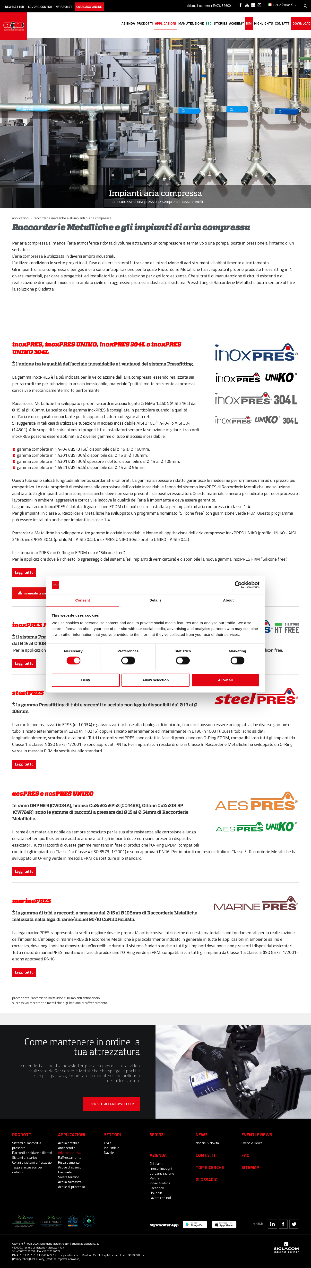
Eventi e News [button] (257, 1134)
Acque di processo (71, 1186)
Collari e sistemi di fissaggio (32, 1162)
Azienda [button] (98, 23)
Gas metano (67, 1172)
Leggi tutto (24, 572)
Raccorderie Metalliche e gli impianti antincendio (65, 997)
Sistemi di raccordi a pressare (26, 1145)
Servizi (157, 1134)
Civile (108, 1142)
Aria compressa (69, 1152)
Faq (246, 1155)
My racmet (75, 4)
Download (300, 23)
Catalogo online (105, 4)
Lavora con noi (47, 4)
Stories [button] (204, 23)
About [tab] (228, 600)
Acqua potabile (68, 1142)
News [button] (201, 1134)
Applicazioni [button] (141, 23)
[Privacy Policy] (20, 1259)
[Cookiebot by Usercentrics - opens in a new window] (238, 584)
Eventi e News (252, 1142)
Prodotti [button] (118, 23)
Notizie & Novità (207, 1142)
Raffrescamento (69, 1157)
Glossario (207, 1179)
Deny (85, 680)
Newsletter (17, 4)
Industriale (111, 1147)
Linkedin (156, 1192)
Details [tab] (155, 600)
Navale (109, 1152)
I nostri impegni (161, 1168)
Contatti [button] (278, 23)
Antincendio (67, 1147)
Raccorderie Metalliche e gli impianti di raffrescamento (68, 1002)
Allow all (225, 680)
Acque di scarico (69, 1167)
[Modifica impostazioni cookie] (63, 1259)
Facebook (157, 1187)
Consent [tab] (82, 600)
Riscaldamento (69, 1162)
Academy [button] (223, 23)
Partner (155, 1178)
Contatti (205, 1155)
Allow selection (155, 680)
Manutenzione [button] (169, 23)
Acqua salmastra (70, 1181)
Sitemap (250, 1167)
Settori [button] (112, 1134)
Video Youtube (160, 1183)
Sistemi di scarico (24, 1157)
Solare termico (68, 1176)
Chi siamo (157, 1163)
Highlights (256, 23)
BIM (239, 23)
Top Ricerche (210, 1167)
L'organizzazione (162, 1173)
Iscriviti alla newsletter (111, 1103)
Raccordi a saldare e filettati (32, 1152)
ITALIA (283, 4)
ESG (190, 23)
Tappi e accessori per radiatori (27, 1170)
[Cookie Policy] (37, 1259)
